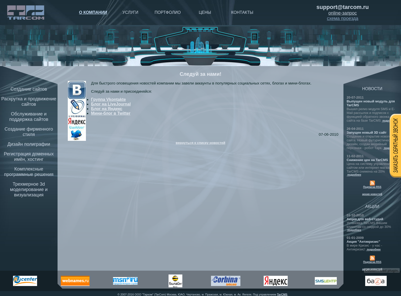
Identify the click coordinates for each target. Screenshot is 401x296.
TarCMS (282, 294)
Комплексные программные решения (28, 171)
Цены (205, 12)
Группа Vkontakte (108, 99)
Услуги (130, 12)
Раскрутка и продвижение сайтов (28, 101)
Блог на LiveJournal (111, 104)
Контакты (242, 12)
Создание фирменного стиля (29, 131)
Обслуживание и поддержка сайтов (28, 116)
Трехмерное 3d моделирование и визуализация (29, 189)
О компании (93, 12)
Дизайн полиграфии (28, 144)
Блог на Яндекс (106, 109)
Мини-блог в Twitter (110, 113)
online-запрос (342, 13)
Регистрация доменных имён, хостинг (29, 156)
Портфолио (168, 12)
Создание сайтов (28, 89)
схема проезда (342, 18)
